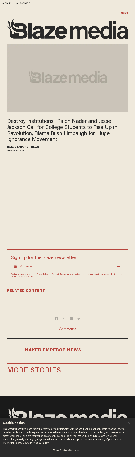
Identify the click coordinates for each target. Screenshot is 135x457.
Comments (67, 329)
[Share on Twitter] (64, 318)
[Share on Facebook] (56, 318)
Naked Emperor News (23, 147)
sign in (7, 3)
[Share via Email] (71, 318)
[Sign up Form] (67, 266)
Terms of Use (57, 274)
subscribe (23, 3)
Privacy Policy (42, 274)
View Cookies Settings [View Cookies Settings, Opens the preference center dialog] (66, 450)
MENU (124, 13)
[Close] (129, 423)
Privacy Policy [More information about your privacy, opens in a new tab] (40, 443)
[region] (67, 437)
